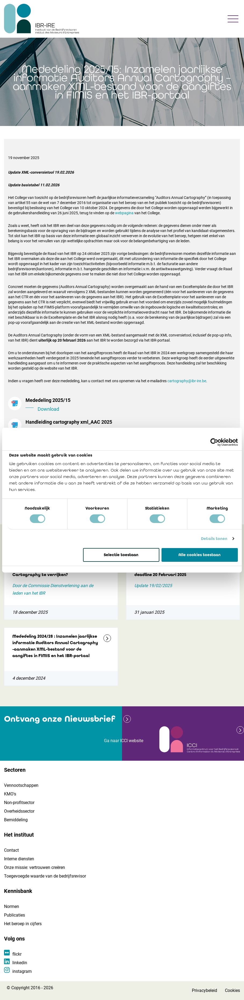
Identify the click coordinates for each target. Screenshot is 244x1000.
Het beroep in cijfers (23, 923)
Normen (11, 906)
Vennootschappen (21, 785)
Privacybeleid (204, 990)
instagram (22, 971)
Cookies (232, 990)
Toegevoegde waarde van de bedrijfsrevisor (45, 876)
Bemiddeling (16, 819)
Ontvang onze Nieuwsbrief (59, 719)
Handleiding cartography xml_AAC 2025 (131, 427)
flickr (16, 954)
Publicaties (14, 915)
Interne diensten (19, 858)
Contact (11, 850)
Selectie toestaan (121, 554)
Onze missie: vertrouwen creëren (34, 867)
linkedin (19, 962)
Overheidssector (19, 811)
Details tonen (214, 538)
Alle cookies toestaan (199, 554)
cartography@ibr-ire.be (186, 381)
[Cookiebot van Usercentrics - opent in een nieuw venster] (214, 442)
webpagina (124, 213)
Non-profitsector (19, 802)
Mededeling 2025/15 (131, 405)
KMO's (10, 794)
